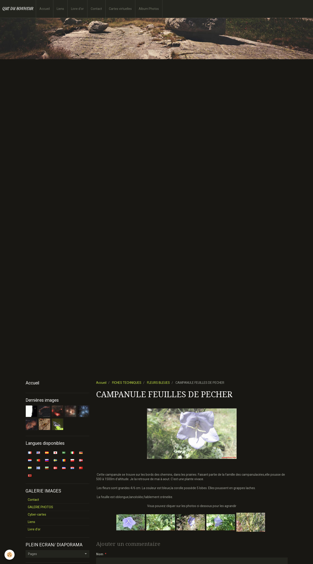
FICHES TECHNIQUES (126, 382)
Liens (60, 9)
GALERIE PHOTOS (40, 507)
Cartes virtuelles (120, 9)
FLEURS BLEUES (158, 382)
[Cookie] (9, 555)
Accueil (44, 9)
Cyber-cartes (37, 514)
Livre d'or (77, 9)
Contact (96, 9)
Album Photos (149, 9)
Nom (99, 554)
